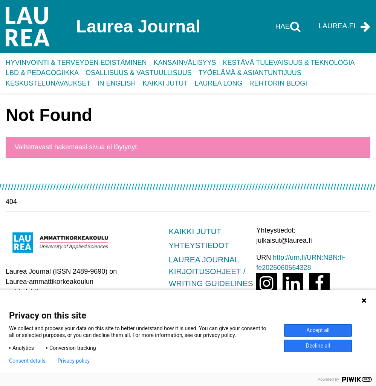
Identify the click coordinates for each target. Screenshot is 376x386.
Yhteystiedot (199, 245)
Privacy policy (74, 361)
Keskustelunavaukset (48, 83)
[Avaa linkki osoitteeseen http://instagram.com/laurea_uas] (266, 283)
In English (116, 83)
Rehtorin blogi (278, 83)
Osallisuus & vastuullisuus (139, 73)
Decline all (318, 346)
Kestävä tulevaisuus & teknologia (289, 62)
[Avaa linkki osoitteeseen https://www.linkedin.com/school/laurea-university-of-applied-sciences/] (293, 283)
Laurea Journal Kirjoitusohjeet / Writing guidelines (211, 271)
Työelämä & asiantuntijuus (250, 73)
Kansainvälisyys (184, 62)
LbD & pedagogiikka (42, 73)
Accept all (318, 330)
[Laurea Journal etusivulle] (81, 26)
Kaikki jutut (165, 83)
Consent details (27, 361)
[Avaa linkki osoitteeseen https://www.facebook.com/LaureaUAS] (319, 283)
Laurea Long (218, 83)
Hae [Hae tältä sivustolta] (283, 26)
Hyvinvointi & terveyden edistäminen (76, 62)
